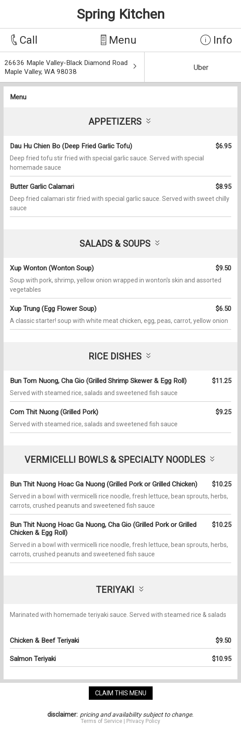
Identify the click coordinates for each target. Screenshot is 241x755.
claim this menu (120, 693)
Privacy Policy (143, 721)
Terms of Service (101, 721)
